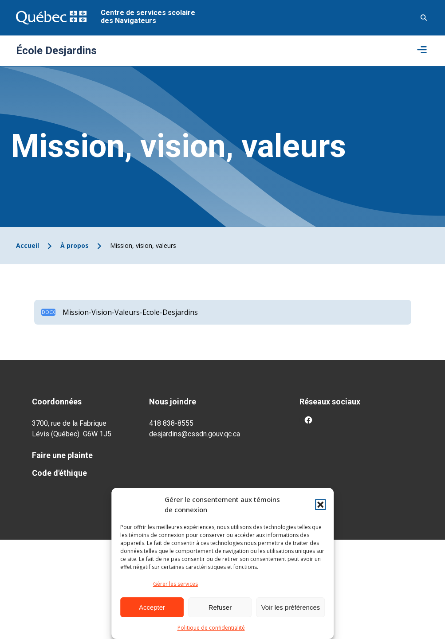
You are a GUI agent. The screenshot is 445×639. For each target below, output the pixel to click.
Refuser (220, 607)
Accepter (152, 607)
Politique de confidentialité (211, 627)
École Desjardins (56, 50)
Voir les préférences (290, 607)
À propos (74, 245)
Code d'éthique (59, 473)
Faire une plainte (62, 455)
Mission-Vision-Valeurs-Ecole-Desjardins (130, 312)
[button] (320, 504)
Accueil (27, 245)
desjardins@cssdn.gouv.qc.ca (194, 434)
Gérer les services (175, 584)
